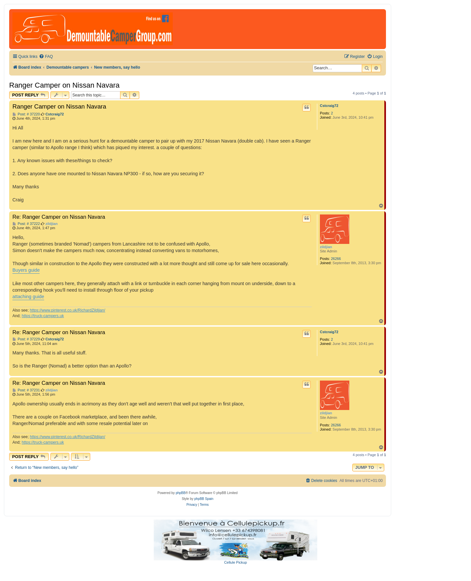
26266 (336, 259)
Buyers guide (26, 270)
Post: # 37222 (26, 224)
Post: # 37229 (26, 339)
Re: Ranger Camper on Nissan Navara (58, 217)
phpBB (180, 493)
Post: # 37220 (26, 114)
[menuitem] (46, 56)
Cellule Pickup (235, 562)
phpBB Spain (203, 499)
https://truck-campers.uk (43, 316)
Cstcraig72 (329, 106)
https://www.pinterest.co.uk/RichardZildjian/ (67, 310)
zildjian (326, 247)
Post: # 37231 (26, 390)
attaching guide (28, 296)
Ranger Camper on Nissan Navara (64, 85)
